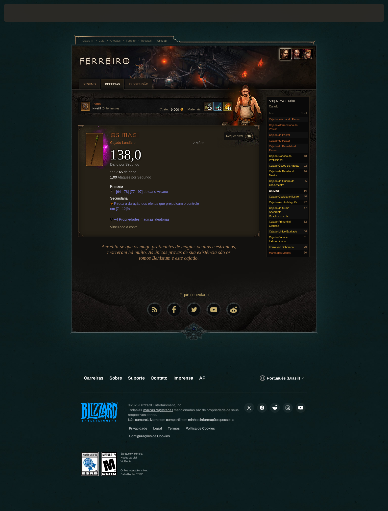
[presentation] (22, 13)
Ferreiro (104, 61)
